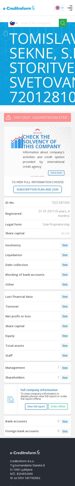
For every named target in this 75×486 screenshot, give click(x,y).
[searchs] (39, 23)
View (65, 245)
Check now (56, 172)
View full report (36, 406)
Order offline (58, 406)
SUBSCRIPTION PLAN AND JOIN (37, 189)
